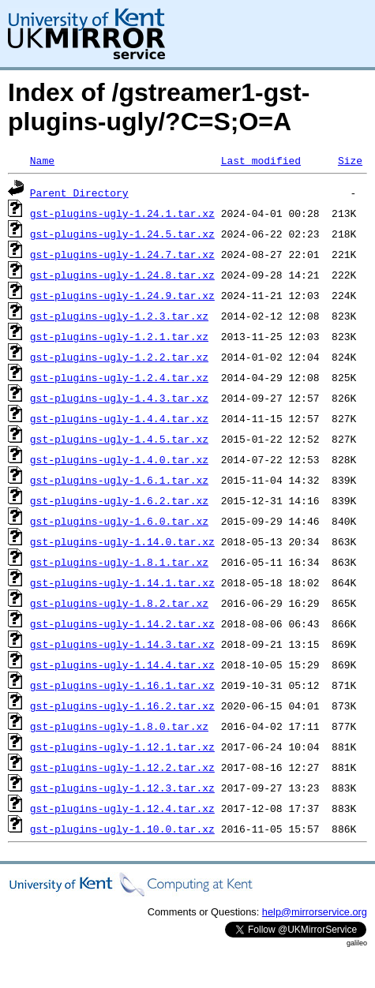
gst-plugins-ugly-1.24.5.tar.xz (122, 233)
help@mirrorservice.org (314, 912)
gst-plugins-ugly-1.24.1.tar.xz (122, 213)
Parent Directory (79, 192)
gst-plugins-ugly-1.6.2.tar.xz (119, 500)
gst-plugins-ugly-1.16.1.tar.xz (122, 685)
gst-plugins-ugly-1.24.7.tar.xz (122, 254)
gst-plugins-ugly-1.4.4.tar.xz (119, 418)
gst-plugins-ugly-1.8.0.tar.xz (119, 726)
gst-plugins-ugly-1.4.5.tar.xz (119, 439)
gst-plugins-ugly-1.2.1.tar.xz (119, 336)
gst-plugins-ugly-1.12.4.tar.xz (122, 808)
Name (42, 160)
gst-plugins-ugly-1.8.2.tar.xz (119, 603)
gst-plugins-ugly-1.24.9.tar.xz (122, 295)
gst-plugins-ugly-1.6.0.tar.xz (119, 521)
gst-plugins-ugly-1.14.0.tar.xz (122, 541)
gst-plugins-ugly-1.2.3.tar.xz (119, 316)
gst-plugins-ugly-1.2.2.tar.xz (119, 357)
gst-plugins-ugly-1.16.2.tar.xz (122, 705)
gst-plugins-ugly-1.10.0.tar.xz (122, 828)
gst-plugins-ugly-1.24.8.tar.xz (122, 275)
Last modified (261, 160)
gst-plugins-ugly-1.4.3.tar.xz (119, 398)
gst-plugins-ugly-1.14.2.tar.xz (122, 623)
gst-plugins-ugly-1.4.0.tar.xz (119, 459)
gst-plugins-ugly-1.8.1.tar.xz (119, 562)
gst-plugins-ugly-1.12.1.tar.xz (122, 746)
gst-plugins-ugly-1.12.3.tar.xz (122, 787)
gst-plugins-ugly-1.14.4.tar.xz (122, 664)
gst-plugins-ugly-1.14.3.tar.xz (122, 644)
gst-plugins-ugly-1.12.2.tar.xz (122, 767)
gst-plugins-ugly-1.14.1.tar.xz (122, 582)
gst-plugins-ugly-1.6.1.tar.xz (119, 480)
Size (350, 160)
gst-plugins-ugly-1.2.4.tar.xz (119, 377)
